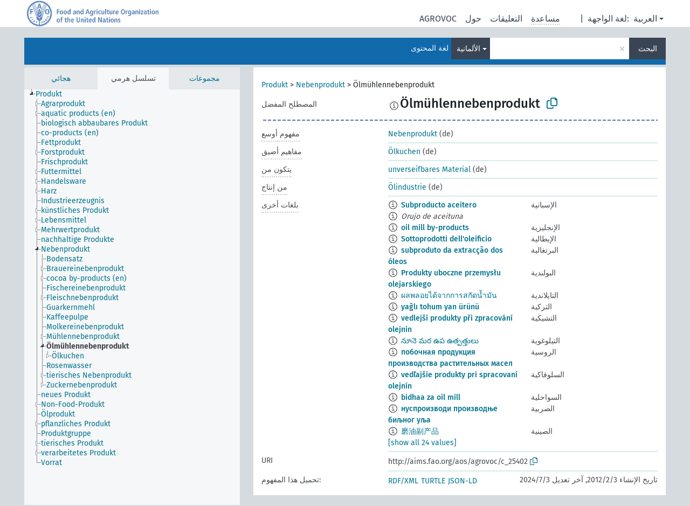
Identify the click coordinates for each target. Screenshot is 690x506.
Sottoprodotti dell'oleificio (446, 239)
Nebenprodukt (320, 84)
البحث (647, 48)
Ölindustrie (407, 187)
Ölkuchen (404, 151)
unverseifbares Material (429, 169)
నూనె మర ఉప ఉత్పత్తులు (440, 340)
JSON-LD (462, 481)
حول (473, 18)
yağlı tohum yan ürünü (440, 306)
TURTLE (433, 481)
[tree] (132, 297)
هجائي (61, 78)
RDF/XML (403, 481)
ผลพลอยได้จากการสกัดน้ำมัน (449, 295)
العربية (645, 18)
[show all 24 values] (422, 442)
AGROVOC (438, 18)
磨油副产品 (420, 431)
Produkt (274, 84)
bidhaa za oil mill (430, 397)
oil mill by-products (435, 227)
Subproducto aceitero (439, 205)
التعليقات (506, 18)
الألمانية (468, 48)
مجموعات (204, 78)
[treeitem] (53, 94)
